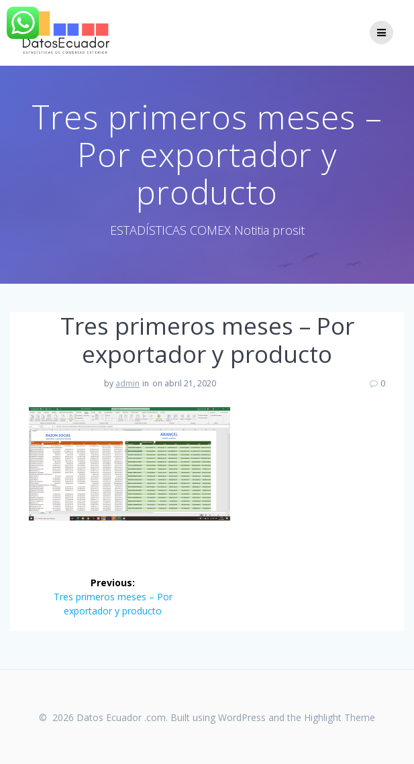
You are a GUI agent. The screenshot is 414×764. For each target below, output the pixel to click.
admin (127, 383)
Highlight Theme (339, 717)
